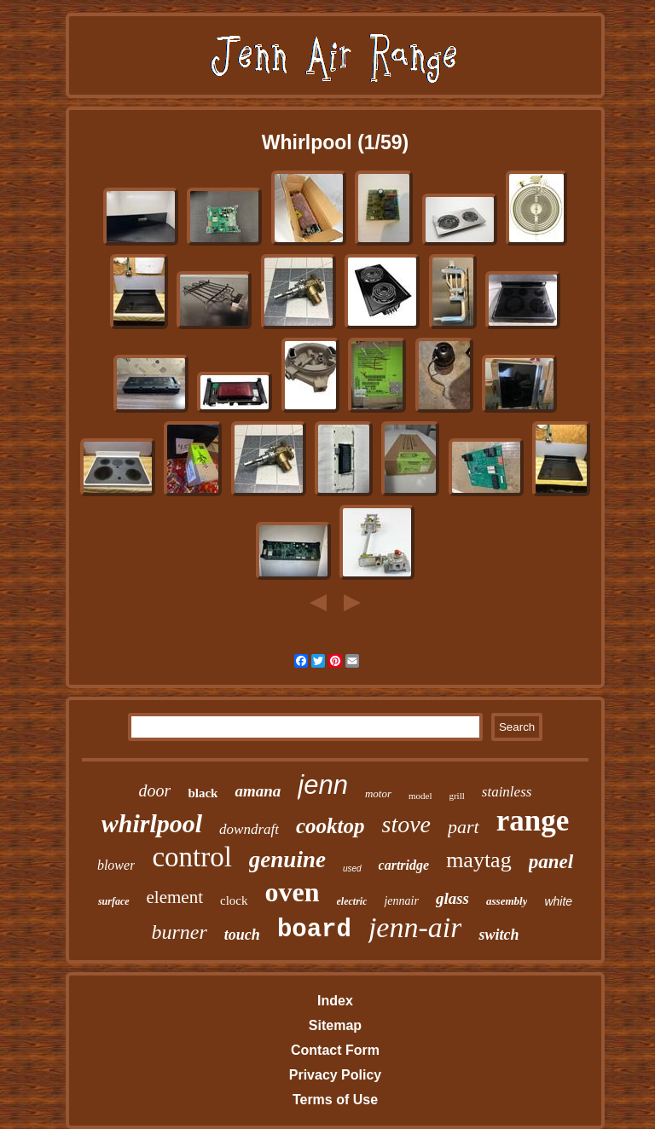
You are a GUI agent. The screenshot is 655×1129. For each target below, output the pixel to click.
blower (116, 865)
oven (292, 892)
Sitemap (335, 1025)
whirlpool (151, 823)
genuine (287, 859)
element (175, 897)
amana (258, 791)
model (420, 795)
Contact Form (335, 1050)
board (314, 930)
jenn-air (415, 927)
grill (456, 795)
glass (452, 898)
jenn (323, 785)
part (463, 826)
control (191, 857)
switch (498, 934)
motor (378, 793)
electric (352, 901)
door (155, 790)
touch (242, 934)
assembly (506, 901)
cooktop (330, 825)
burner (179, 932)
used (352, 868)
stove (407, 824)
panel (551, 861)
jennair (401, 901)
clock (233, 900)
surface (114, 901)
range (533, 820)
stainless (507, 792)
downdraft (249, 829)
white (558, 901)
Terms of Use (335, 1099)
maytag (479, 860)
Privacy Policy (335, 1075)
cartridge (404, 865)
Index (335, 1000)
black (202, 793)
